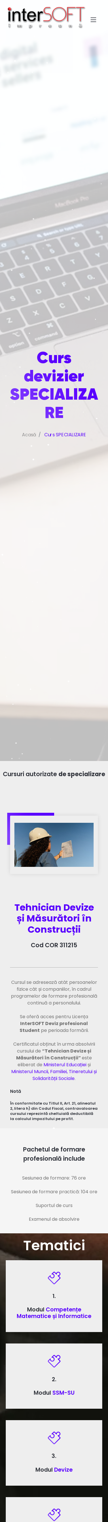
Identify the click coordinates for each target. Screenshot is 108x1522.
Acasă (27, 449)
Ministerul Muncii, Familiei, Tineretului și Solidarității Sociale (54, 1075)
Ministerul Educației (64, 1064)
